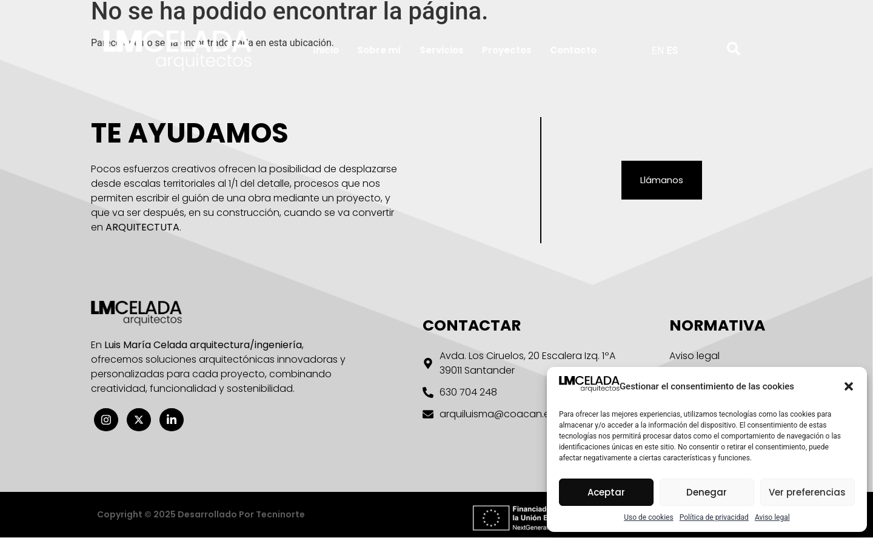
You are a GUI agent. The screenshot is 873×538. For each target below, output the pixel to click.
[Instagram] (106, 420)
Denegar (706, 492)
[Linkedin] (171, 420)
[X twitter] (139, 420)
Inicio (326, 50)
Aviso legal (772, 517)
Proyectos (507, 50)
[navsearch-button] (725, 48)
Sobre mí (379, 50)
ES (672, 50)
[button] (849, 386)
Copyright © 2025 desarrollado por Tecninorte (201, 515)
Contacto (573, 50)
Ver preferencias (807, 492)
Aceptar (606, 492)
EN (658, 50)
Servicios (442, 50)
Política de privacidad (714, 517)
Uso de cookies (648, 517)
